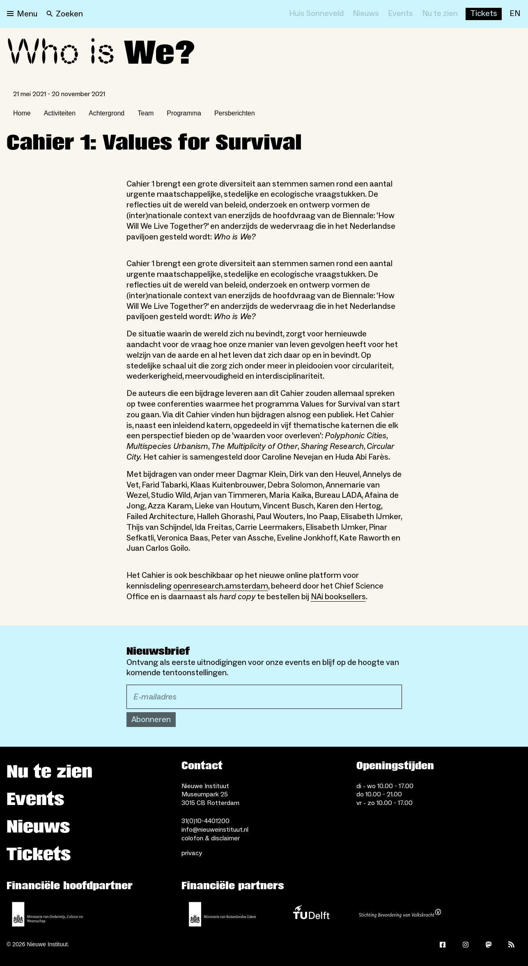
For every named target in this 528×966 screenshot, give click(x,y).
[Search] (64, 14)
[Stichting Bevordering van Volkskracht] (400, 914)
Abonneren (151, 719)
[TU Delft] (311, 914)
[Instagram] (465, 944)
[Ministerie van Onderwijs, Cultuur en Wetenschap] (48, 914)
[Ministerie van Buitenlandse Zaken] (222, 914)
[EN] (515, 14)
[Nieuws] (365, 14)
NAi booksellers (338, 596)
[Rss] (511, 944)
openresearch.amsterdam (220, 586)
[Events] (400, 14)
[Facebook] (442, 944)
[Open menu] (22, 14)
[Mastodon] (488, 944)
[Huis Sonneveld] (316, 14)
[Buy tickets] (484, 14)
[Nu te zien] (440, 14)
